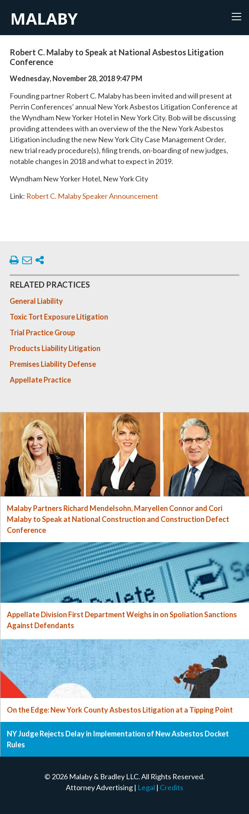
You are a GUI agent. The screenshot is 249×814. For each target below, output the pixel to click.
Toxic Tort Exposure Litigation (59, 316)
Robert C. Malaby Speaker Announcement (92, 195)
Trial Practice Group (42, 332)
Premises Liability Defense (53, 364)
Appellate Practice (40, 379)
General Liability (36, 301)
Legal (146, 787)
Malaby (44, 18)
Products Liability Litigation (55, 348)
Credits (171, 787)
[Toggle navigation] (236, 16)
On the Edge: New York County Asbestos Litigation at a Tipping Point (120, 709)
